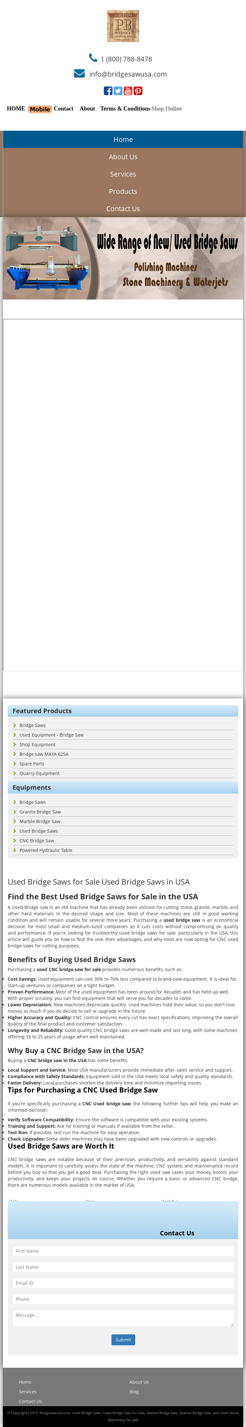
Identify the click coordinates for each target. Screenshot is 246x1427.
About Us (123, 156)
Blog (134, 1392)
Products (123, 191)
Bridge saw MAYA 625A (41, 754)
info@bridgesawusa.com (128, 74)
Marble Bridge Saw (36, 821)
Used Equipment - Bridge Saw (48, 735)
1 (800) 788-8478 (126, 58)
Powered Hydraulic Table (42, 850)
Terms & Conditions (125, 108)
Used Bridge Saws (35, 831)
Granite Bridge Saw (37, 812)
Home (123, 139)
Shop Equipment (34, 744)
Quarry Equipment (36, 773)
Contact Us (123, 208)
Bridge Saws (29, 725)
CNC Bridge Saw (33, 840)
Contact (63, 108)
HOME (16, 108)
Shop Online (167, 108)
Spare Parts (28, 764)
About (87, 108)
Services (123, 173)
